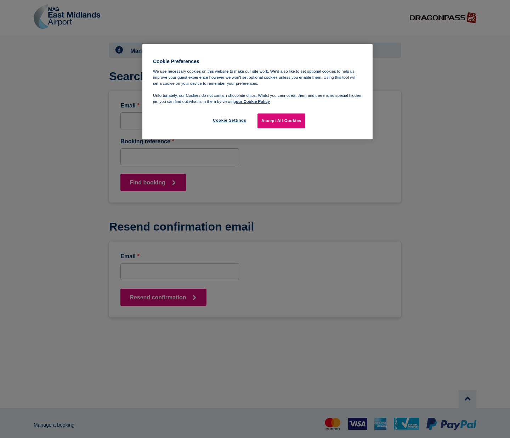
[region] (257, 92)
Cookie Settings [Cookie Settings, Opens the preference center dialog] (229, 120)
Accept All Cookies (281, 120)
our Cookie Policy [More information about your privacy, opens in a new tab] (253, 101)
